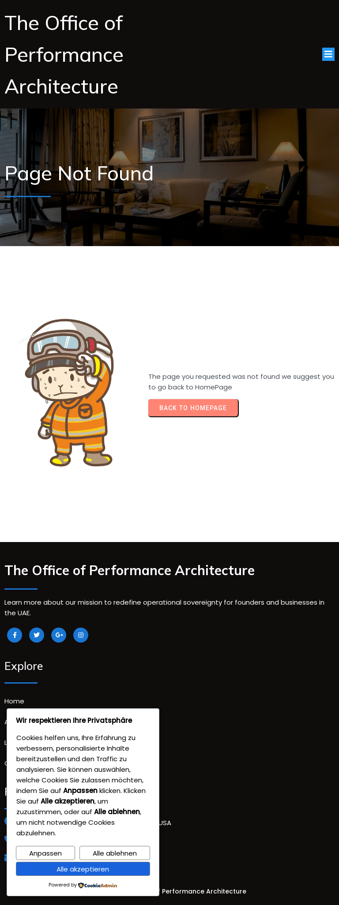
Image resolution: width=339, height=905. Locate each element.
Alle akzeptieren (82, 869)
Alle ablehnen (115, 853)
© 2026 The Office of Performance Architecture (169, 891)
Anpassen (45, 853)
